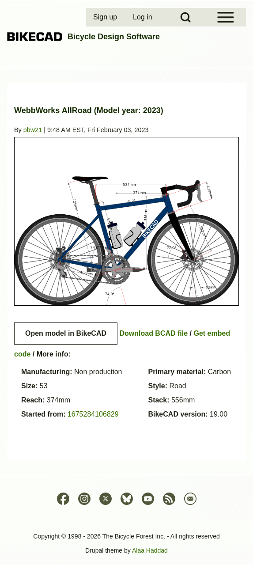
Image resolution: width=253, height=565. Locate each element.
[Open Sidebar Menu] (225, 17)
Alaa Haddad (150, 550)
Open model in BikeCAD (65, 333)
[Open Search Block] (185, 17)
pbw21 (32, 129)
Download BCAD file (153, 333)
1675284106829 (93, 414)
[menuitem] (106, 17)
